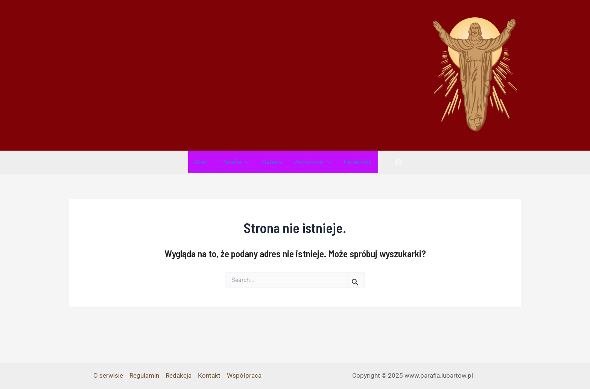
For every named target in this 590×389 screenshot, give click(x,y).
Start (201, 162)
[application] (245, 162)
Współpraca (244, 375)
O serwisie (108, 375)
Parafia (235, 162)
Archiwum (313, 162)
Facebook (358, 162)
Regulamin (144, 375)
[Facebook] (398, 162)
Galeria (272, 162)
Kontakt (209, 375)
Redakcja (179, 375)
